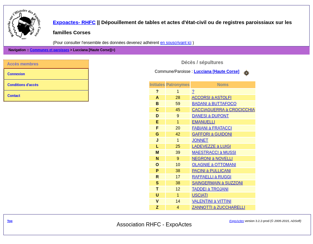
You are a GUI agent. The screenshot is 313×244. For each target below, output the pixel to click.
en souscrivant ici (176, 42)
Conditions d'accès (22, 85)
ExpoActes (236, 221)
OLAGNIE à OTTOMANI (214, 164)
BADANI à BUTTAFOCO (214, 103)
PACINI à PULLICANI (211, 170)
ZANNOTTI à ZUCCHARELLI (218, 207)
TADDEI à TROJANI (210, 189)
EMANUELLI (203, 122)
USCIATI (200, 195)
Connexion (16, 74)
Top (10, 221)
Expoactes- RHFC (74, 22)
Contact (13, 96)
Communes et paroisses (49, 50)
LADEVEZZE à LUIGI (211, 146)
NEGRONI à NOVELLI (212, 158)
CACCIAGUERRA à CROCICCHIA (223, 109)
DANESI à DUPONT (210, 116)
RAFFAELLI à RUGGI (211, 177)
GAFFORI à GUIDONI (212, 134)
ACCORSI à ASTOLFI (212, 97)
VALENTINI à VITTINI (211, 201)
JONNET (200, 140)
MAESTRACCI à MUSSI (214, 152)
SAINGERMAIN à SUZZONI (217, 183)
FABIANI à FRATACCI (212, 128)
